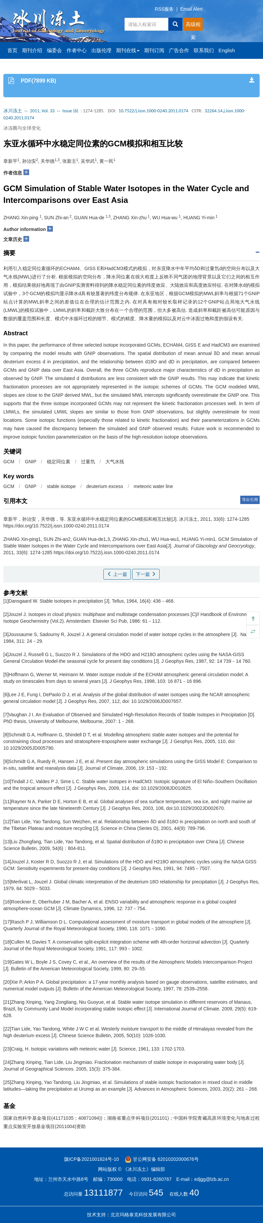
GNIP (30, 461)
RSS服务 (164, 9)
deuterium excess (104, 486)
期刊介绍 (32, 50)
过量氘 (88, 461)
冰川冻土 (12, 111)
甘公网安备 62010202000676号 (162, 1159)
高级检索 (193, 26)
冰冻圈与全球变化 (22, 128)
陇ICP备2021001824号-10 (91, 1159)
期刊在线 (128, 50)
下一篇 (146, 574)
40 (194, 1193)
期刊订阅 (154, 50)
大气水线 (114, 461)
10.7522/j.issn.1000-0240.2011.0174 (153, 111)
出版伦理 (101, 50)
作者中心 (77, 50)
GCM (8, 461)
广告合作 (179, 50)
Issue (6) (70, 111)
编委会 (54, 50)
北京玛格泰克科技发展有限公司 (143, 1214)
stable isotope (61, 486)
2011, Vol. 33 (42, 111)
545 (156, 1193)
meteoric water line (153, 486)
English (226, 50)
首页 (12, 50)
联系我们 (204, 50)
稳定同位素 (58, 461)
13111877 (103, 1193)
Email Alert (191, 9)
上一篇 (117, 574)
